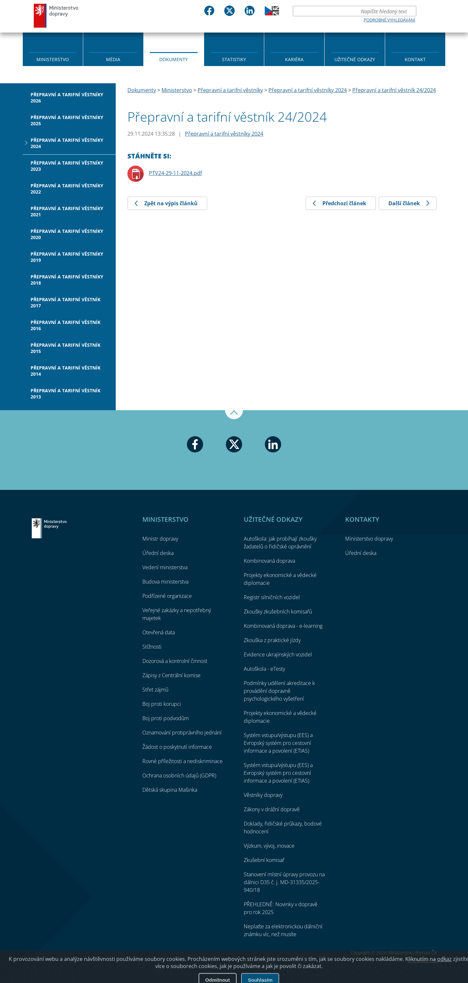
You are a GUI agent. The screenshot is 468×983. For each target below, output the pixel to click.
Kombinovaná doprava (269, 560)
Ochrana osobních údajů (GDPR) (179, 775)
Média (113, 59)
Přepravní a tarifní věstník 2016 (65, 325)
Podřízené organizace (167, 595)
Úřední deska (158, 553)
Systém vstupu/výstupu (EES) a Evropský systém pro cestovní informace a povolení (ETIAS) (278, 743)
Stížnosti (152, 646)
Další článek (404, 203)
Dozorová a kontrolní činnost (174, 661)
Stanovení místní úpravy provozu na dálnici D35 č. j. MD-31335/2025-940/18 (284, 882)
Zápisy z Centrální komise (171, 675)
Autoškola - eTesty (264, 668)
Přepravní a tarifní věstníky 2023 (67, 166)
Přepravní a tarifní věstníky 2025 (67, 120)
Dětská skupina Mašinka (169, 789)
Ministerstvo (52, 59)
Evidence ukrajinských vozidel (278, 654)
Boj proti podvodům (165, 718)
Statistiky (234, 59)
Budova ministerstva (165, 581)
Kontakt (415, 59)
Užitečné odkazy (354, 59)
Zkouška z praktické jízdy (272, 640)
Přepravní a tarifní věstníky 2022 (67, 188)
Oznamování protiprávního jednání (182, 732)
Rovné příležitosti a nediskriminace (182, 761)
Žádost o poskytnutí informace (177, 746)
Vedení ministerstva (165, 567)
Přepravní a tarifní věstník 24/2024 (394, 90)
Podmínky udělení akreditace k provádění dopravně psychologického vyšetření (279, 691)
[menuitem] (53, 49)
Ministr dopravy (160, 538)
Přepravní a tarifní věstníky (230, 90)
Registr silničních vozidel (272, 597)
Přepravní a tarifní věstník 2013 (65, 393)
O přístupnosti (422, 960)
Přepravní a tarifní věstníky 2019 (67, 257)
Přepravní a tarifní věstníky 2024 (67, 143)
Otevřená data (158, 632)
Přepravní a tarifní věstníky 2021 (67, 211)
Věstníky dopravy (263, 795)
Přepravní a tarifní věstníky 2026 (67, 97)
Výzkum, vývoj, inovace (269, 845)
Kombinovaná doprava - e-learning (283, 625)
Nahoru (234, 414)
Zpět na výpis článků (171, 203)
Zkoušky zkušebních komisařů (278, 611)
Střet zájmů (155, 689)
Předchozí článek (344, 203)
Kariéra (294, 59)
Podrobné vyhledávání (389, 20)
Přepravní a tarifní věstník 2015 (65, 348)
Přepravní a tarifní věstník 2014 (65, 371)
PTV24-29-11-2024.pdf (175, 173)
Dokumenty (173, 59)
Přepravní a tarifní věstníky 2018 (67, 280)
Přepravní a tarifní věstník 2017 (65, 302)
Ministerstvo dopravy (56, 15)
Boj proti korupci (161, 703)
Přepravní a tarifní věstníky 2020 (67, 234)
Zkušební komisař (264, 860)
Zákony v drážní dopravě (272, 809)
